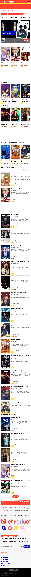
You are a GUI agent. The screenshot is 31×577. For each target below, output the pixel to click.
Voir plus (15, 496)
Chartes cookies (5, 573)
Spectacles (13, 515)
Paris (8, 515)
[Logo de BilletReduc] (9, 2)
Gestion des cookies (14, 573)
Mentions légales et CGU (25, 572)
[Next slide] (29, 31)
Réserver (26, 40)
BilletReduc (3, 515)
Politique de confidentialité (15, 572)
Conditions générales (5, 572)
